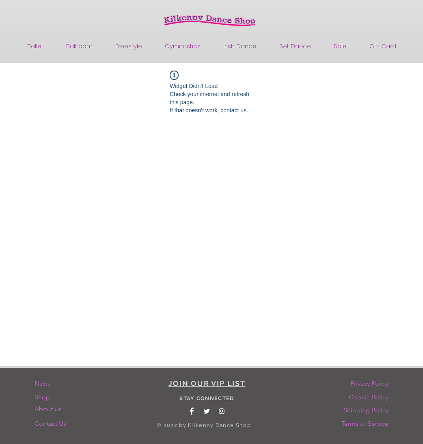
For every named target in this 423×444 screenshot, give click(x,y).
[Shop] (52, 397)
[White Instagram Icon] (221, 411)
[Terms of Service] (364, 423)
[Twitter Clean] (206, 411)
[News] (52, 383)
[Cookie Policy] (368, 397)
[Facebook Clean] (191, 411)
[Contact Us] (52, 423)
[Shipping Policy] (365, 410)
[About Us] (51, 409)
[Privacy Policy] (369, 383)
